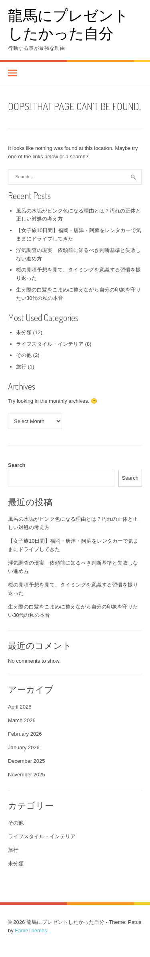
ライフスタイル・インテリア (50, 344)
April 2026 (20, 707)
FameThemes (31, 930)
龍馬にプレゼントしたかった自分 (68, 24)
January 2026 (24, 747)
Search (16, 465)
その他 (24, 355)
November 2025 (26, 775)
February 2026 (25, 734)
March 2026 (22, 720)
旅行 (21, 367)
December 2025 (26, 761)
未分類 (24, 332)
